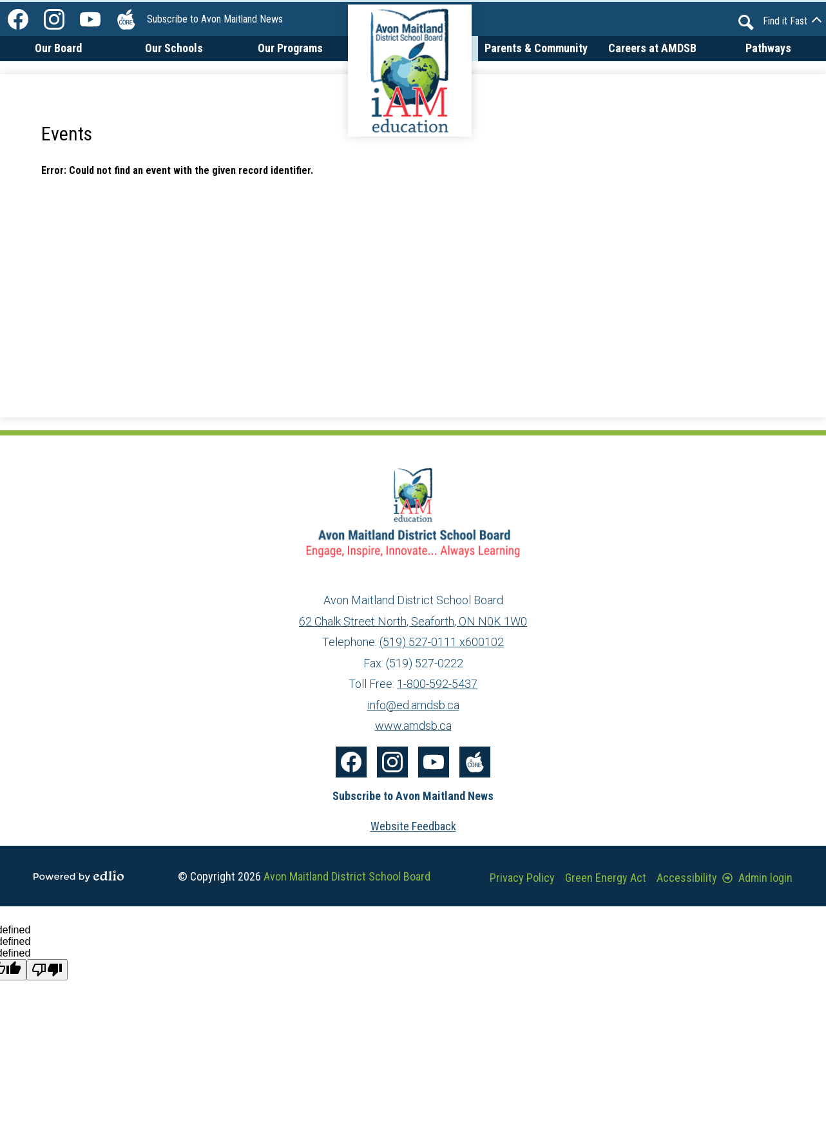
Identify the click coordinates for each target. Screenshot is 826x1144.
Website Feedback (413, 826)
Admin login (757, 877)
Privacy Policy (522, 877)
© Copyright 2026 (304, 876)
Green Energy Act (605, 877)
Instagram (54, 22)
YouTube (90, 22)
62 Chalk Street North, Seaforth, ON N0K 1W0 (413, 621)
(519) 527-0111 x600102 (441, 642)
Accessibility (687, 877)
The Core (124, 22)
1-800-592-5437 (437, 684)
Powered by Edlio (79, 876)
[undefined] (47, 969)
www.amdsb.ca (413, 725)
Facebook (18, 22)
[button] (58, 58)
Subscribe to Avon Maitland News (215, 19)
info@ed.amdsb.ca (413, 705)
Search (746, 22)
